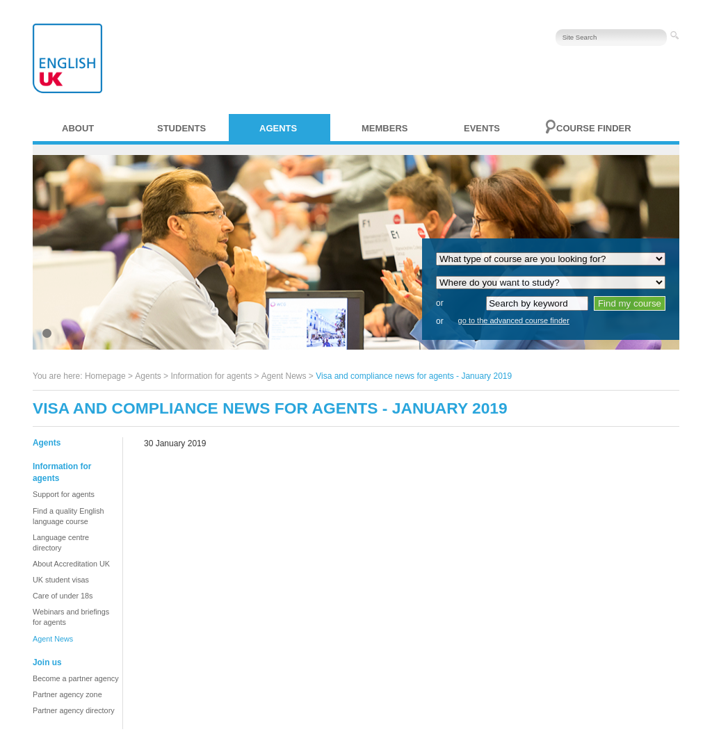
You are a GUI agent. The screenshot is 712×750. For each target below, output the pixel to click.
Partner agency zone (67, 694)
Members (384, 128)
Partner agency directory (74, 710)
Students (181, 128)
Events (482, 128)
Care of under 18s (62, 596)
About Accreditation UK (71, 564)
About (78, 128)
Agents (278, 128)
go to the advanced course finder (513, 320)
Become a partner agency (76, 678)
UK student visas (61, 580)
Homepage (105, 376)
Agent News (284, 376)
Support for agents (64, 494)
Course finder (593, 128)
